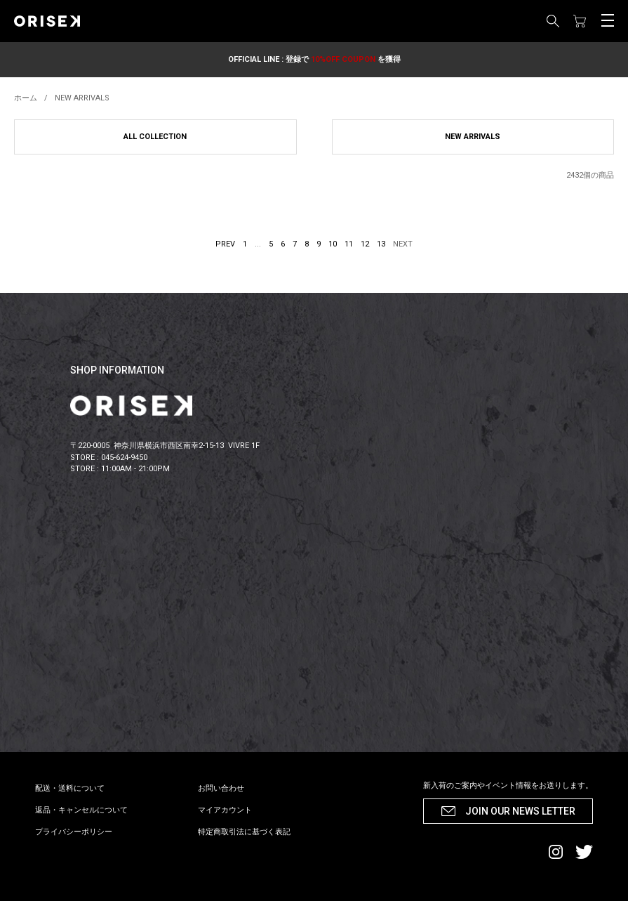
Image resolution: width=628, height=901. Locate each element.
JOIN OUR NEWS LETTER (520, 811)
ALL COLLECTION (155, 136)
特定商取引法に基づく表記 (244, 831)
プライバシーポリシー (73, 831)
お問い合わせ (221, 788)
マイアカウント (225, 810)
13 (381, 244)
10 (332, 244)
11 (349, 244)
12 (365, 244)
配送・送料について (70, 788)
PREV (225, 244)
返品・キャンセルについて (81, 810)
